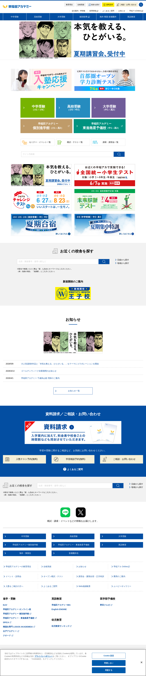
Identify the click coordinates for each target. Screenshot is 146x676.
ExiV (5, 605)
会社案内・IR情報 (78, 11)
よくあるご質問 (108, 11)
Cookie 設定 (109, 656)
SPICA (7, 622)
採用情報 (93, 11)
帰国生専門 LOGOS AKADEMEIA (19, 627)
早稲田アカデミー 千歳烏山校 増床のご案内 (40, 378)
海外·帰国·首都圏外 (108, 17)
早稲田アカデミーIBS (61, 605)
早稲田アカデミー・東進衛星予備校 (20, 618)
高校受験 (38, 17)
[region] (73, 662)
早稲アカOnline (136, 11)
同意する (109, 670)
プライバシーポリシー (43, 656)
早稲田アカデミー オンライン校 (17, 609)
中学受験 (15, 17)
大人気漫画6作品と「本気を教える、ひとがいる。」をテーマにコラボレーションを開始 (60, 364)
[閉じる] (141, 662)
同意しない (108, 663)
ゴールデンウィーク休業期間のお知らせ (38, 371)
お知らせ (121, 11)
